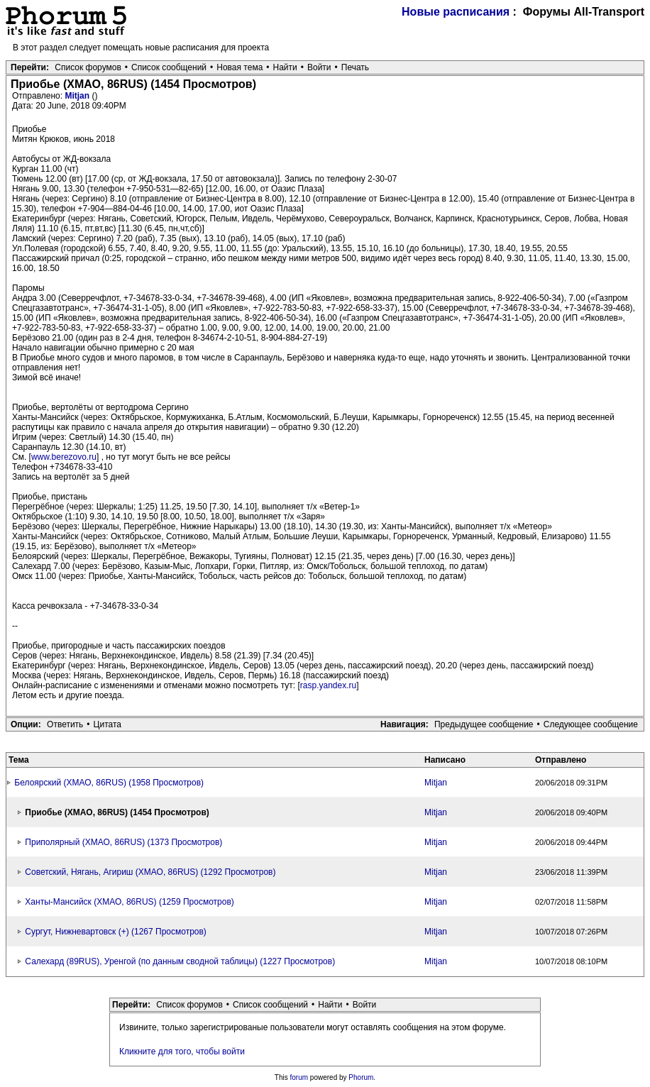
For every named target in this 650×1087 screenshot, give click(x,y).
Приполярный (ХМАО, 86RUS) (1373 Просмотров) (123, 842)
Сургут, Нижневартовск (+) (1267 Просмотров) (115, 932)
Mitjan (78, 96)
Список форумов (88, 67)
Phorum (360, 1077)
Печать (355, 67)
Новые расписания (455, 12)
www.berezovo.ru (64, 457)
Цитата (107, 724)
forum (299, 1077)
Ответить (65, 724)
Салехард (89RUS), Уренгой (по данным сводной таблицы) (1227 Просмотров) (180, 961)
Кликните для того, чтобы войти (182, 1051)
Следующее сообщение (591, 724)
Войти (319, 67)
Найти (285, 67)
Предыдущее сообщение (484, 724)
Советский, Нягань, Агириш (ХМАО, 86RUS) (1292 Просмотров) (150, 872)
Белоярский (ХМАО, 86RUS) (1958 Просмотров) (109, 783)
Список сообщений (168, 67)
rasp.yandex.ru (328, 685)
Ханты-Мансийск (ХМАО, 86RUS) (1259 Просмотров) (129, 902)
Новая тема (239, 67)
